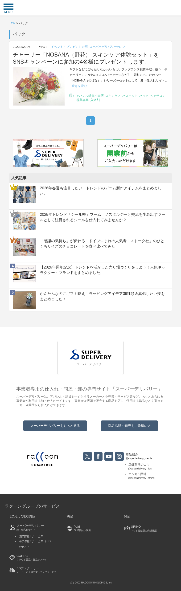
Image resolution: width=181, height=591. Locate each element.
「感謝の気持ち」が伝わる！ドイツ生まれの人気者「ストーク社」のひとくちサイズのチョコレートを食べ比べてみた (102, 243)
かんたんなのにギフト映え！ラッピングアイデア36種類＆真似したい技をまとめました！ (102, 296)
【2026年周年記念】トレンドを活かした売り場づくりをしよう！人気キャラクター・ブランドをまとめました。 (102, 269)
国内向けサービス (31, 536)
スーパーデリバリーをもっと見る (55, 426)
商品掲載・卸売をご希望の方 (129, 426)
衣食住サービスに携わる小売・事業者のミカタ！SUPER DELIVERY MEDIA (90, 8)
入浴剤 (95, 100)
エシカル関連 (141, 476)
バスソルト (130, 96)
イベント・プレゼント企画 (69, 47)
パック (143, 96)
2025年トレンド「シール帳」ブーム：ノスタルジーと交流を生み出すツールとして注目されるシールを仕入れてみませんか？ (102, 217)
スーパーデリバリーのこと (107, 47)
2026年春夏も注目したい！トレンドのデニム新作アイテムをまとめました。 (100, 190)
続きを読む (79, 86)
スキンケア (113, 96)
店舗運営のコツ (141, 467)
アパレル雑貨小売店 (90, 96)
